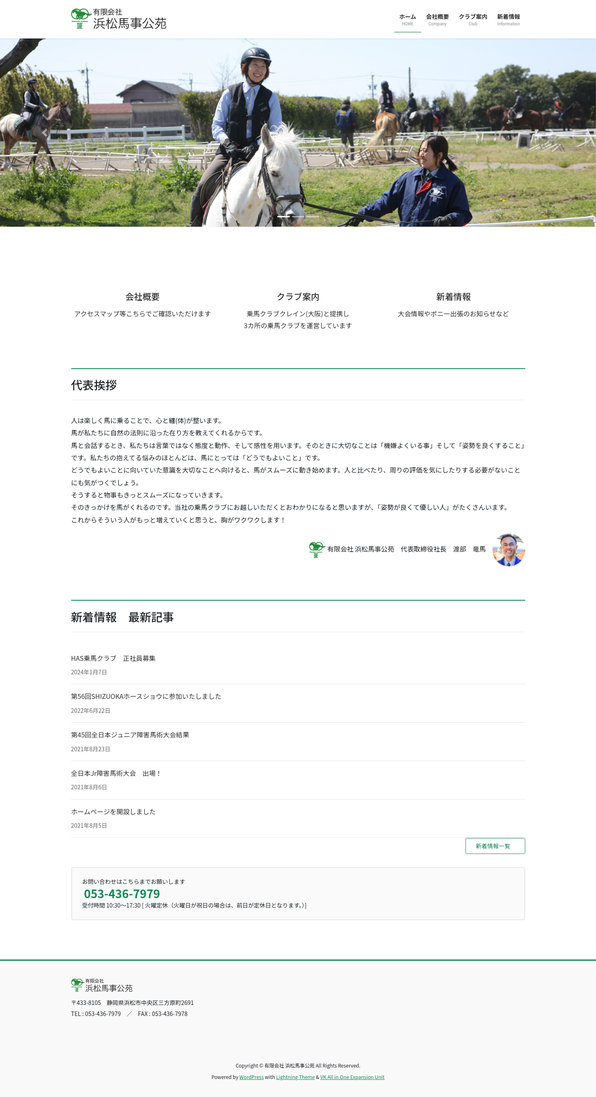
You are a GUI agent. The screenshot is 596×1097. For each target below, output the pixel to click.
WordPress (251, 1076)
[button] (45, 132)
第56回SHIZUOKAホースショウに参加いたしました (146, 696)
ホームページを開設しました (113, 811)
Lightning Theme (295, 1076)
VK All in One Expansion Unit (352, 1076)
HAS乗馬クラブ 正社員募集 (113, 658)
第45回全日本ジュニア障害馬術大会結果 (130, 734)
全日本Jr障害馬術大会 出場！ (116, 773)
